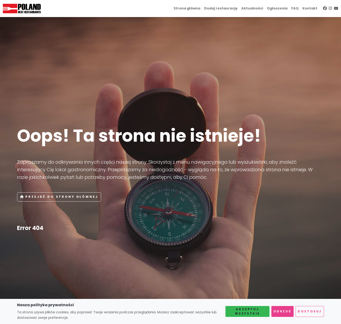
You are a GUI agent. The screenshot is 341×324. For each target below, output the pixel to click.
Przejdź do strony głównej (59, 197)
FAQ (295, 8)
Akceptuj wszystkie (247, 311)
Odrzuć (283, 311)
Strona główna (187, 8)
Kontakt (309, 8)
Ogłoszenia (277, 8)
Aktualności (252, 8)
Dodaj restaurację (221, 8)
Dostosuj (310, 311)
